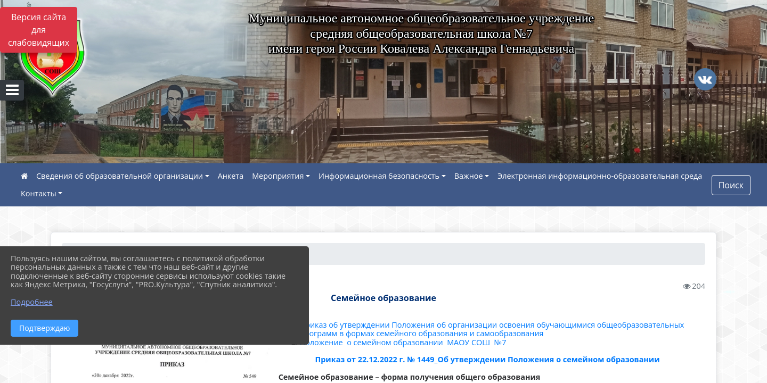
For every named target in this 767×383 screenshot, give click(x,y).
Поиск (731, 185)
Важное (468, 176)
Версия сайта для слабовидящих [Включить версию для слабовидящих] (38, 29)
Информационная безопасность (379, 176)
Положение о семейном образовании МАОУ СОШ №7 (404, 342)
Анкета (231, 176)
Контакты (38, 193)
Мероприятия (278, 176)
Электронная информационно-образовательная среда (599, 176)
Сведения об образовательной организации (119, 176)
